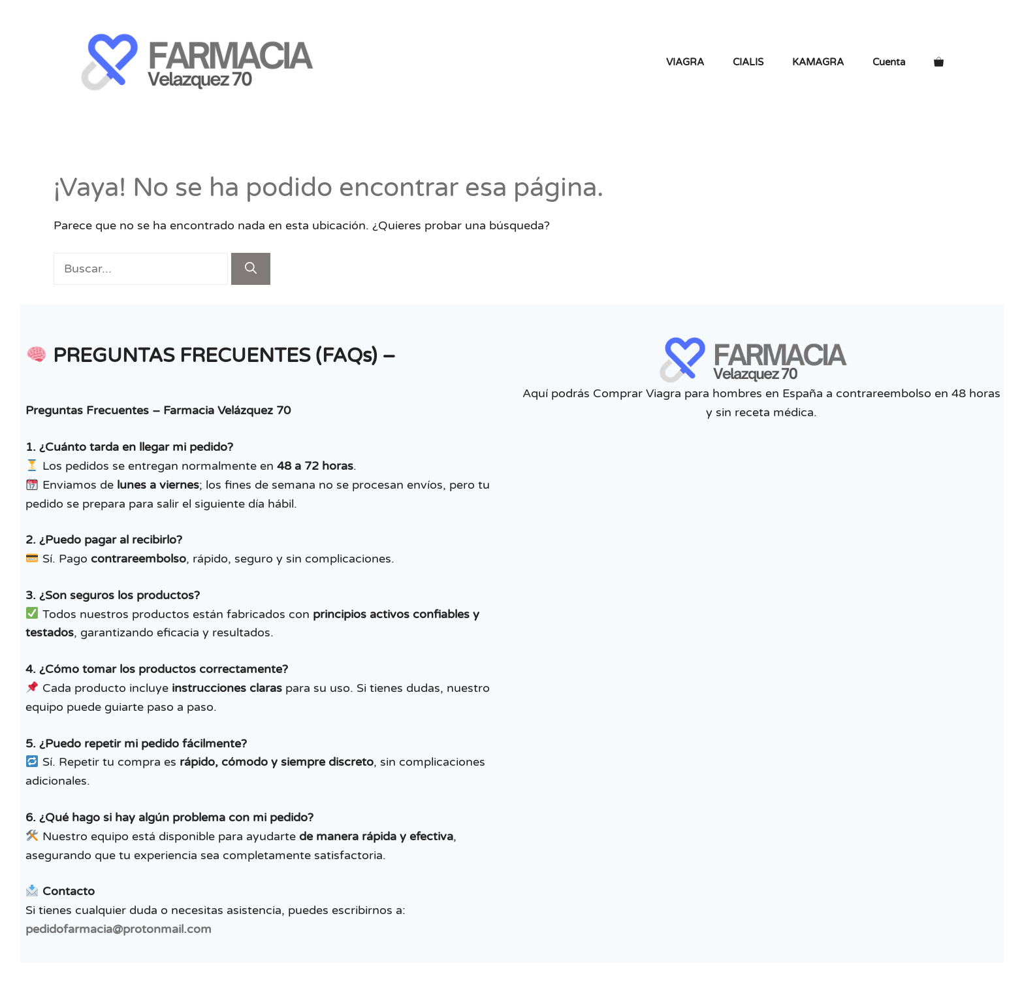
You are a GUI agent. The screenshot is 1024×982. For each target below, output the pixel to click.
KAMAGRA (818, 62)
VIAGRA (685, 62)
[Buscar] (250, 269)
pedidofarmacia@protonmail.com (118, 929)
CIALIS (748, 62)
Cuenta (888, 62)
